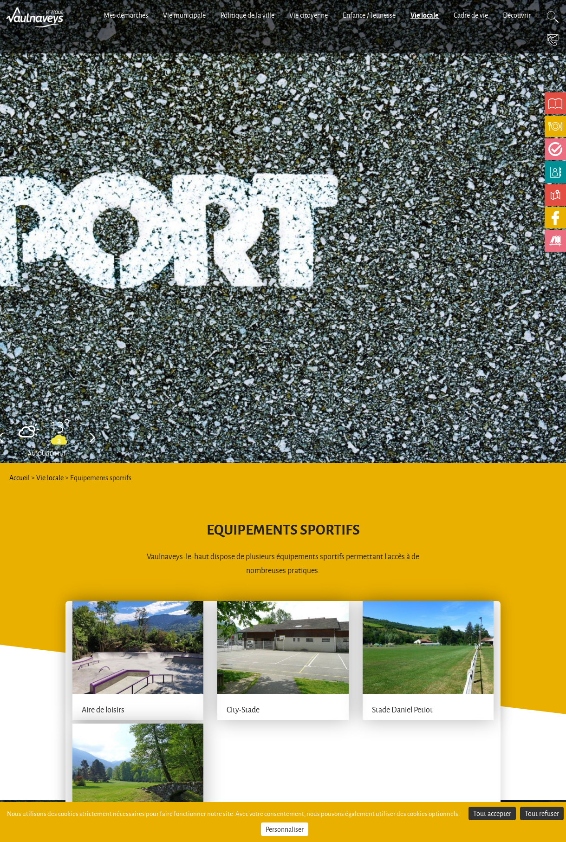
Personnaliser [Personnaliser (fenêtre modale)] (285, 829)
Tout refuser (542, 813)
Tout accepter (492, 813)
